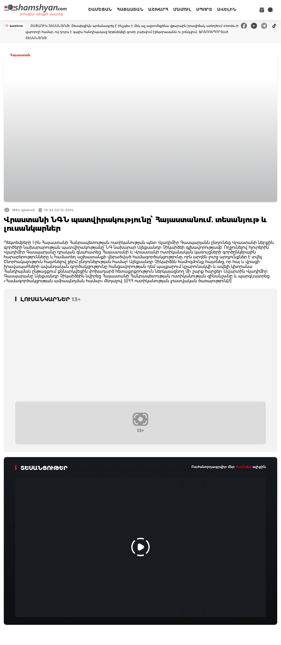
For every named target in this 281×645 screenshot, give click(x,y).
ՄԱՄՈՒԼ (182, 9)
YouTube (243, 467)
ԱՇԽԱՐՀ (158, 9)
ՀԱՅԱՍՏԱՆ (130, 9)
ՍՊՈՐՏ (204, 9)
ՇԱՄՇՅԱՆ (100, 9)
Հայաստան (20, 55)
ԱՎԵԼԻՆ (226, 9)
